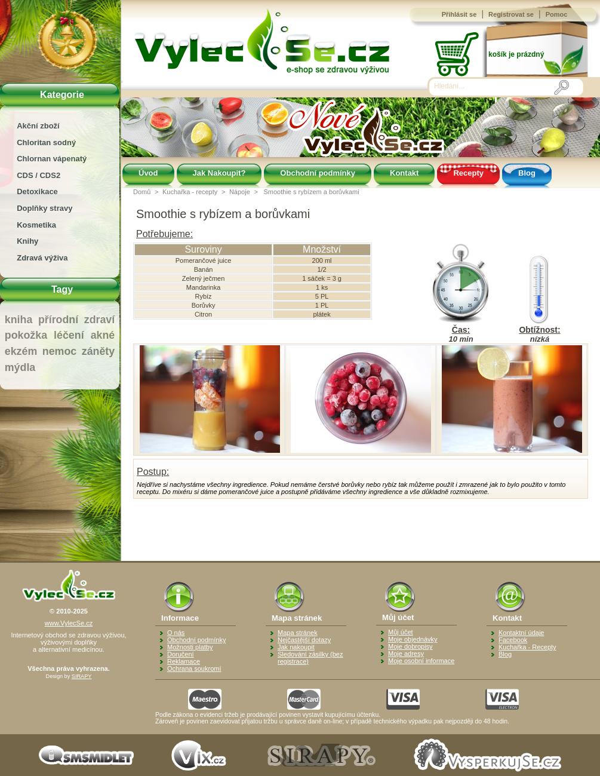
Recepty (468, 172)
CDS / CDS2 (38, 175)
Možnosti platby (190, 647)
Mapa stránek (298, 632)
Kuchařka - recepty (189, 191)
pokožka (26, 335)
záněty (98, 351)
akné (103, 335)
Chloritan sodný (46, 142)
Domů (141, 191)
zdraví (99, 320)
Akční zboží (38, 125)
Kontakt (404, 172)
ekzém (21, 351)
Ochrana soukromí (194, 668)
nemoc (59, 351)
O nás (175, 632)
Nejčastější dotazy (304, 639)
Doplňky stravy (44, 208)
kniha (19, 320)
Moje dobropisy (410, 646)
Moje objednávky (413, 639)
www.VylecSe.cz (69, 623)
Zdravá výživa (42, 257)
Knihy (27, 241)
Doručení (180, 654)
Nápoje (239, 191)
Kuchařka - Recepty (527, 647)
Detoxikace (37, 191)
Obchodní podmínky (317, 172)
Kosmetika (36, 224)
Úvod (148, 172)
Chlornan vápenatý (52, 158)
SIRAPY (82, 676)
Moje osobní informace (421, 660)
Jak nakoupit (296, 647)
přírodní (58, 320)
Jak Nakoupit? (219, 172)
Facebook (513, 639)
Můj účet (400, 632)
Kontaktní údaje (521, 632)
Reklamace (183, 661)
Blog (527, 172)
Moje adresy (406, 653)
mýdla (20, 367)
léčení (69, 335)
